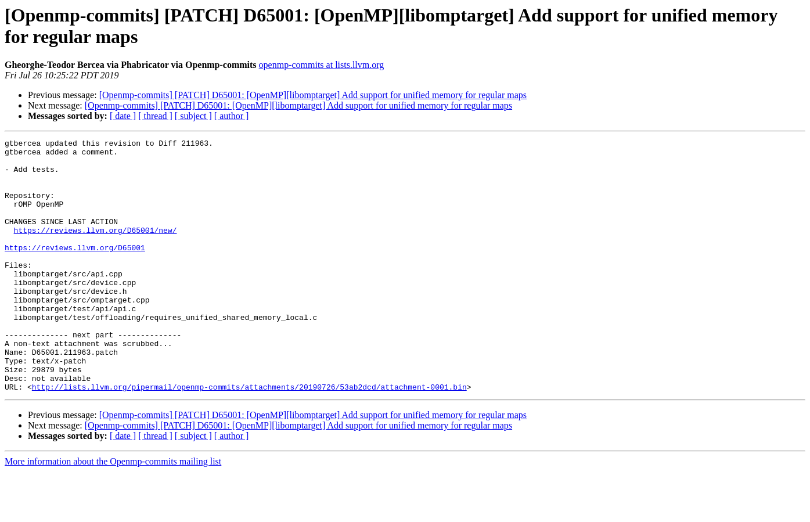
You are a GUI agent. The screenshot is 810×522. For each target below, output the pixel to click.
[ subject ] (193, 116)
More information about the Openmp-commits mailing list (113, 512)
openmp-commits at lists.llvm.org (321, 65)
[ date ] (123, 116)
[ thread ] (155, 116)
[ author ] (231, 116)
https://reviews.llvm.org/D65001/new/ (95, 249)
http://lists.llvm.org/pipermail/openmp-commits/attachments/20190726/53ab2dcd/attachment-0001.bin (249, 437)
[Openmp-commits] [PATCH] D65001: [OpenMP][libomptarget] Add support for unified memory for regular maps (313, 95)
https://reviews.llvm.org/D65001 (75, 270)
